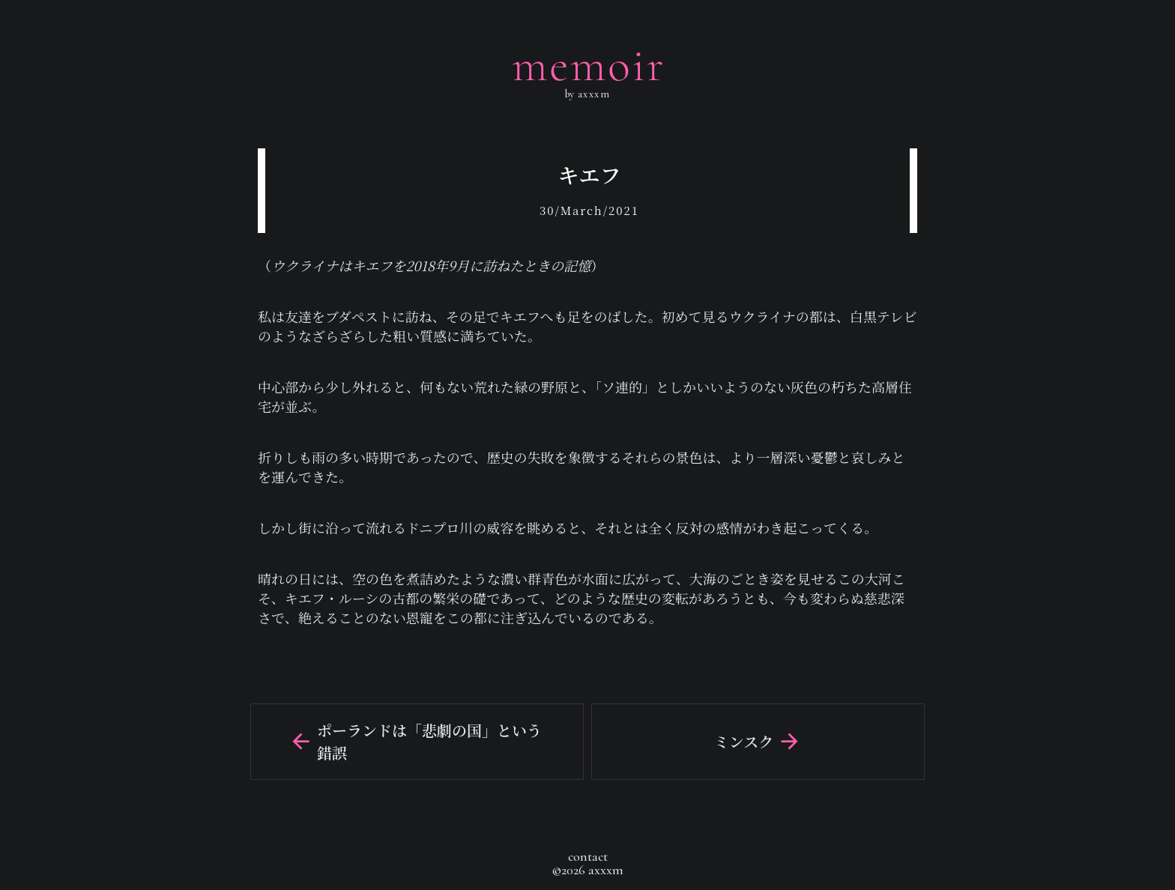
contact (588, 856)
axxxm (592, 94)
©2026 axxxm (587, 870)
